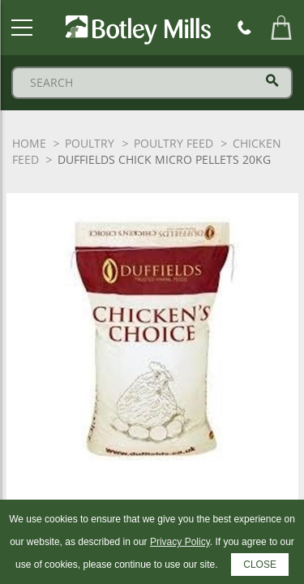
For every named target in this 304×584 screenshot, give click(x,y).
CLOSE (259, 564)
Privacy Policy (180, 542)
